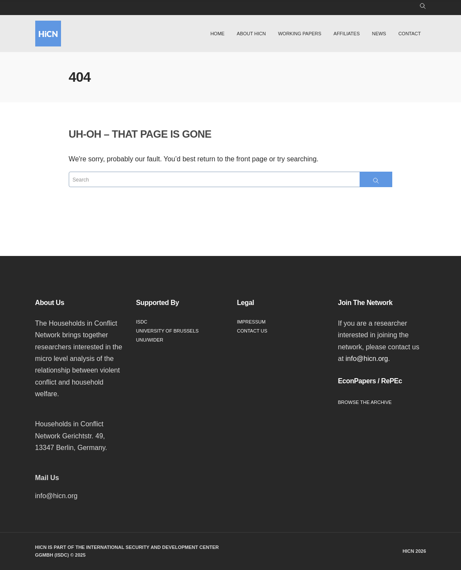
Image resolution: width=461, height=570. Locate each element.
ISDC (141, 321)
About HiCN (251, 33)
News (379, 33)
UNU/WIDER (150, 339)
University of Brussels (167, 330)
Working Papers (299, 33)
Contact (409, 33)
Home (218, 33)
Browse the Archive (365, 402)
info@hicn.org (366, 358)
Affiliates (346, 33)
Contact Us (252, 330)
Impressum (251, 321)
